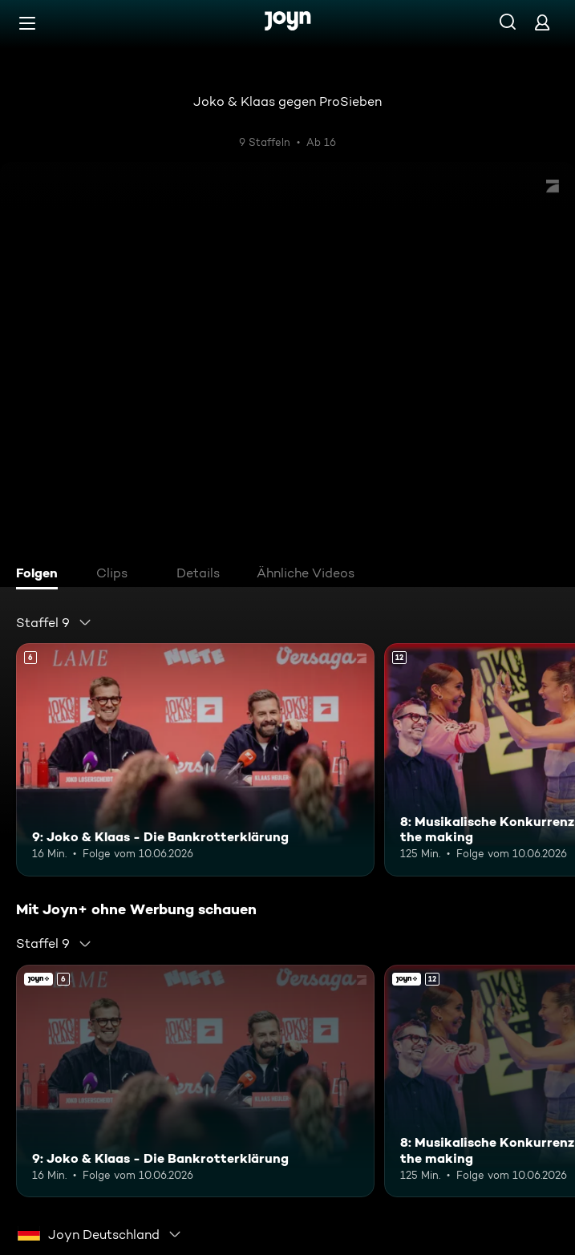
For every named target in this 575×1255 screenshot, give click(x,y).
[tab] (41, 575)
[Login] (542, 22)
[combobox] (54, 622)
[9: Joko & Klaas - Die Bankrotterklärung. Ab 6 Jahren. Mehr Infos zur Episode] (195, 759)
